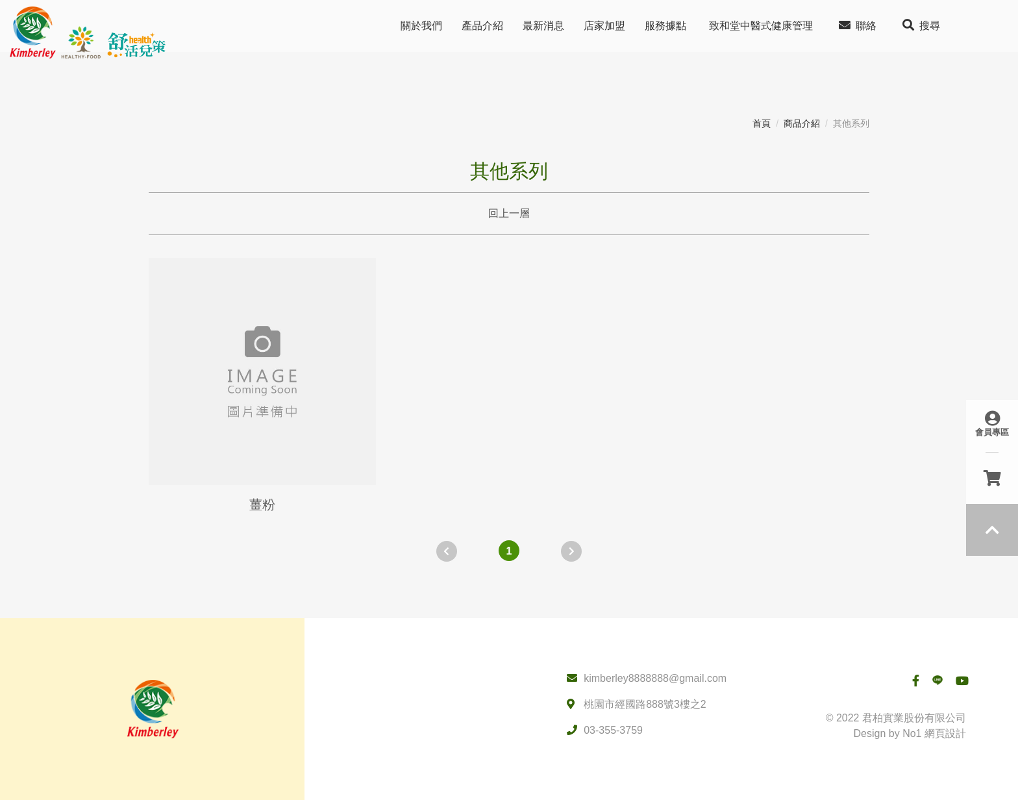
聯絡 (857, 25)
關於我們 (421, 25)
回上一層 (509, 213)
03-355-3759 (613, 730)
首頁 (761, 123)
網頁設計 (945, 733)
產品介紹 (482, 25)
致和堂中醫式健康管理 (761, 25)
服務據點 (665, 25)
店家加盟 (604, 25)
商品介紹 (802, 123)
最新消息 (543, 25)
